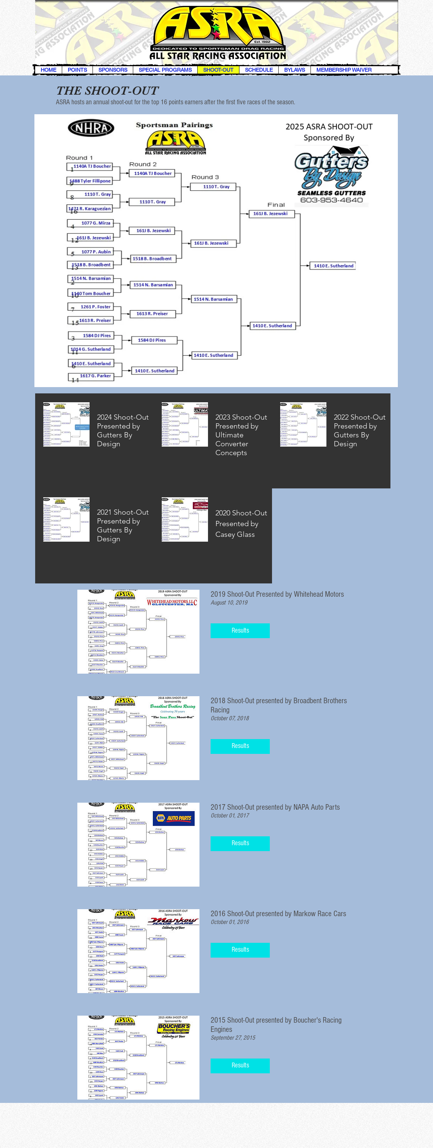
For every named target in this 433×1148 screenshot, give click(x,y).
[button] (240, 630)
